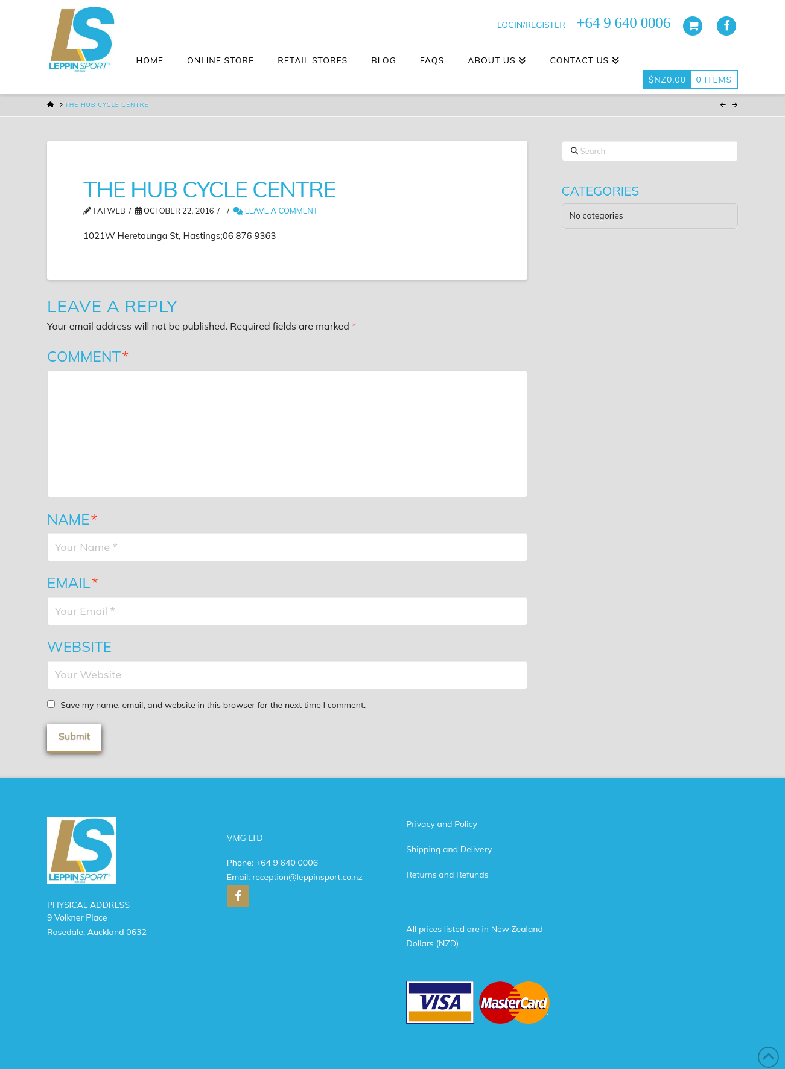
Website (79, 646)
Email (72, 582)
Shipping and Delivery (449, 849)
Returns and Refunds (447, 874)
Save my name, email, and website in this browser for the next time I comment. (213, 705)
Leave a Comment (275, 210)
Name (72, 519)
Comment (88, 356)
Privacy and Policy (441, 824)
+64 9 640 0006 (287, 862)
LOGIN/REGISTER (531, 24)
